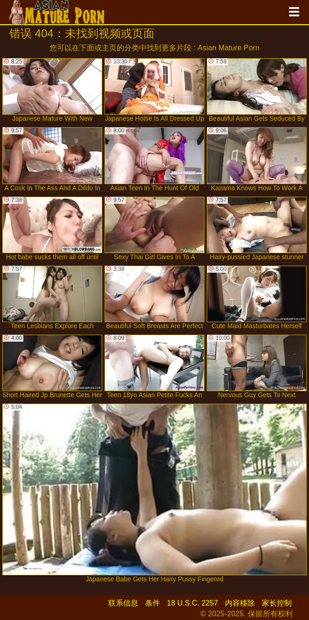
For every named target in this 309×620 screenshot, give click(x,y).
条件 (152, 603)
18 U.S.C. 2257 (192, 603)
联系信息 (123, 603)
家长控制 (277, 603)
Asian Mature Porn (228, 48)
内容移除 (240, 603)
